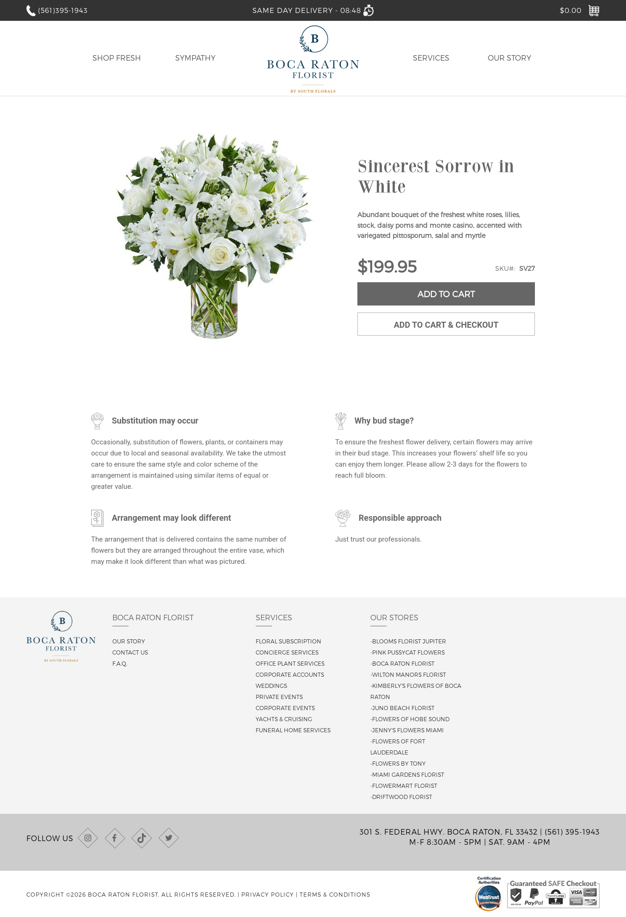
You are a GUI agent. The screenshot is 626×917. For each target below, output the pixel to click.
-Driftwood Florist (401, 796)
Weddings (271, 685)
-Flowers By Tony (398, 763)
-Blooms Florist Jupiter (408, 641)
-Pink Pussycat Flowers (407, 652)
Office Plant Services (290, 663)
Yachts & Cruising (284, 719)
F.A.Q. (119, 663)
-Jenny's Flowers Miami (407, 730)
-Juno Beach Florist (402, 708)
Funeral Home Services (293, 730)
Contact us (130, 652)
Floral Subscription (288, 641)
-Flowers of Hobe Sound (409, 719)
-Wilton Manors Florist (408, 674)
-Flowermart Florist (403, 785)
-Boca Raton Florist (402, 663)
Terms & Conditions (335, 894)
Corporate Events (285, 708)
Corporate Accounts (290, 674)
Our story (128, 641)
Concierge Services (287, 652)
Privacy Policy (267, 894)
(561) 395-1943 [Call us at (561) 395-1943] (572, 831)
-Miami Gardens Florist (407, 774)
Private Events (279, 696)
